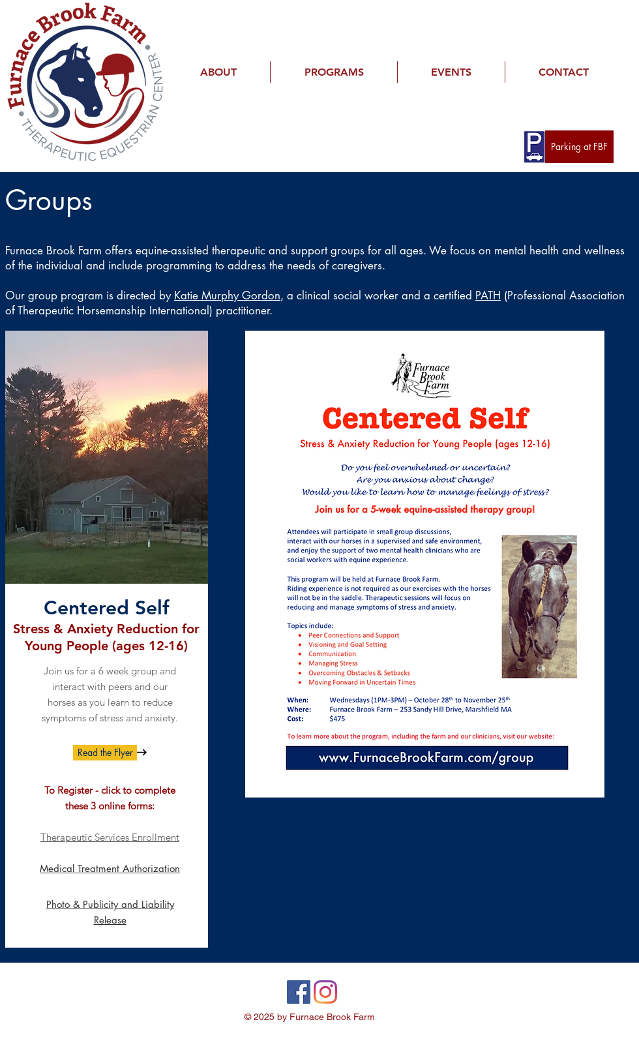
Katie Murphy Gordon (227, 295)
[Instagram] (325, 992)
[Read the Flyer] (105, 752)
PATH (488, 295)
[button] (218, 72)
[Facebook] (298, 992)
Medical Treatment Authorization (110, 868)
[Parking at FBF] (579, 146)
